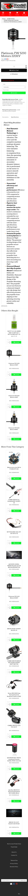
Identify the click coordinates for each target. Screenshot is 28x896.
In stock (16, 342)
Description (5, 117)
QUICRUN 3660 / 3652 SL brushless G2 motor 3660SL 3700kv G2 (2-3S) (14, 759)
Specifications (15, 117)
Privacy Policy (14, 863)
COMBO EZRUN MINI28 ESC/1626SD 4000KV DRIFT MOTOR (14, 662)
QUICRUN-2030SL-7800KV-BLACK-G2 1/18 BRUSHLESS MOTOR (14, 566)
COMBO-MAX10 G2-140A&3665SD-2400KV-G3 (14, 501)
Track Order (14, 847)
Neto (19, 893)
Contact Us (14, 855)
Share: (5, 59)
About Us (14, 852)
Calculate (14, 92)
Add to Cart (14, 70)
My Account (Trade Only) (14, 843)
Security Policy (14, 866)
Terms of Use (14, 860)
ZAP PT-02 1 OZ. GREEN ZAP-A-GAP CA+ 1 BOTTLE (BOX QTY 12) (14, 333)
